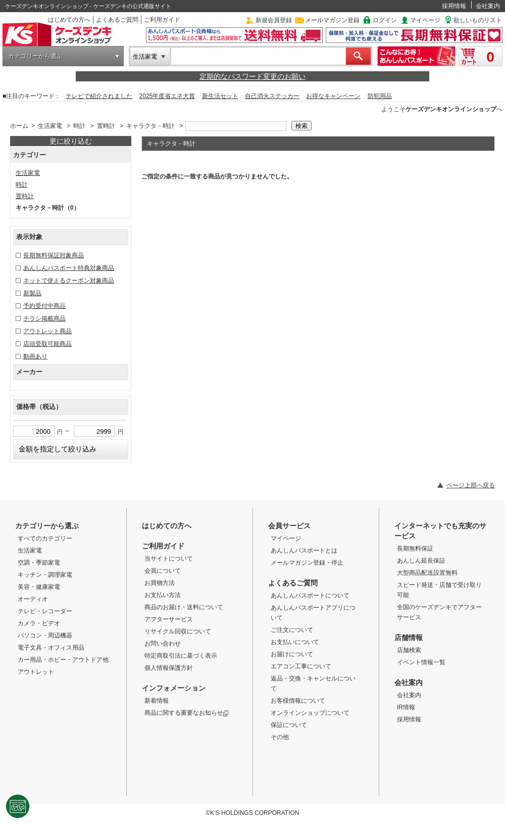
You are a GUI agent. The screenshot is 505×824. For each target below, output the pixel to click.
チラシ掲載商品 (44, 318)
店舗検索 (409, 650)
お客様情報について (298, 700)
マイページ (425, 20)
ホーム (19, 125)
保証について (289, 724)
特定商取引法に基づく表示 (180, 655)
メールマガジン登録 (332, 20)
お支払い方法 (162, 595)
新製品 (32, 293)
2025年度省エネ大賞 (167, 96)
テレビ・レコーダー (45, 611)
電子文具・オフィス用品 (51, 647)
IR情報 (406, 707)
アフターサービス (168, 619)
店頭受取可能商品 (47, 343)
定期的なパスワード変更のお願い (252, 76)
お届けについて (292, 654)
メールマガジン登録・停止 (307, 562)
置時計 (106, 125)
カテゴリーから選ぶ (35, 56)
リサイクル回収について (177, 631)
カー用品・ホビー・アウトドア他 (63, 659)
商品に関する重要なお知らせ (186, 712)
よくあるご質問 (117, 19)
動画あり (35, 356)
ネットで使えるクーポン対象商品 (68, 280)
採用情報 (454, 6)
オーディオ (33, 599)
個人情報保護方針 (168, 667)
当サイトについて (168, 558)
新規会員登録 (274, 20)
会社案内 (488, 6)
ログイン (385, 20)
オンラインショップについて (310, 712)
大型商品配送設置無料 (427, 572)
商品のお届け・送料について (183, 607)
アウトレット (36, 671)
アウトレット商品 (47, 331)
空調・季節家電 (39, 562)
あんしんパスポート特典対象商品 (68, 267)
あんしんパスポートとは (304, 550)
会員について (162, 570)
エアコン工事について (301, 666)
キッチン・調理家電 (45, 574)
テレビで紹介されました (99, 96)
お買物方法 (159, 582)
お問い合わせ (162, 643)
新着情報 (156, 700)
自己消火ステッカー (272, 96)
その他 (280, 737)
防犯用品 (380, 96)
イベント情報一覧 (421, 662)
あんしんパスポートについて (310, 595)
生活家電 (145, 56)
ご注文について (292, 629)
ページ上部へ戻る (470, 485)
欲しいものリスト (477, 20)
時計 (79, 125)
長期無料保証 (415, 548)
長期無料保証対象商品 (53, 255)
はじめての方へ (69, 19)
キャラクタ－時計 (150, 125)
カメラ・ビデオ (39, 623)
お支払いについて (295, 642)
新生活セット (220, 96)
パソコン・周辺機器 (45, 635)
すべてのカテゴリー (45, 538)
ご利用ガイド (162, 19)
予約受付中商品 (44, 305)
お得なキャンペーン (333, 96)
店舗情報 (408, 637)
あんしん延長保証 (421, 560)
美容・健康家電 (39, 586)
